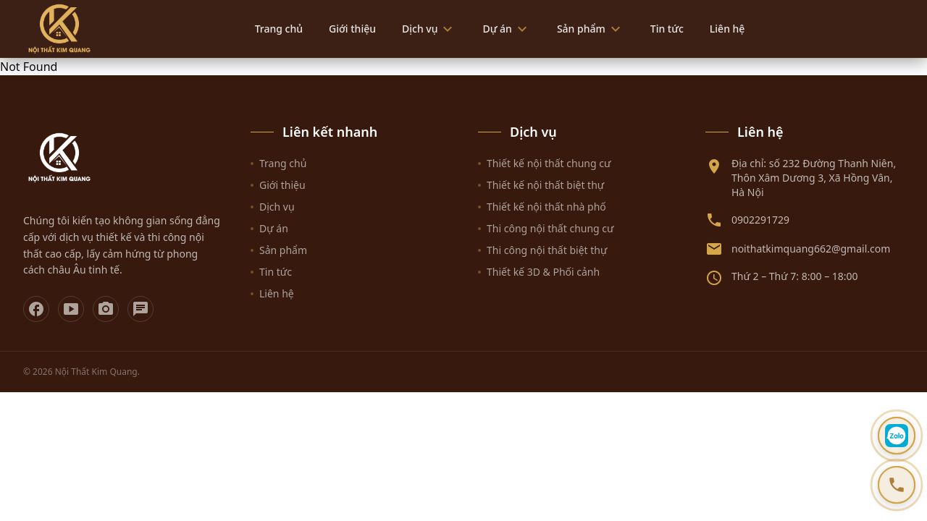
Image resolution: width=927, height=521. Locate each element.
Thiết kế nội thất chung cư (544, 163)
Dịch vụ (429, 29)
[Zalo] (140, 309)
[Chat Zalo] (896, 435)
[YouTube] (71, 309)
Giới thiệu (352, 28)
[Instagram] (106, 309)
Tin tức (667, 28)
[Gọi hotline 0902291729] (896, 485)
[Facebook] (36, 309)
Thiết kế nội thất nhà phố (542, 206)
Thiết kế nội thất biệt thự (541, 185)
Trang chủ (279, 28)
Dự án (506, 29)
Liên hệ (727, 28)
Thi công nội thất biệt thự (542, 250)
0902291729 (760, 219)
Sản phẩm (590, 29)
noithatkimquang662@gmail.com (810, 248)
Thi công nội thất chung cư (546, 228)
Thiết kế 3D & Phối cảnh (539, 272)
